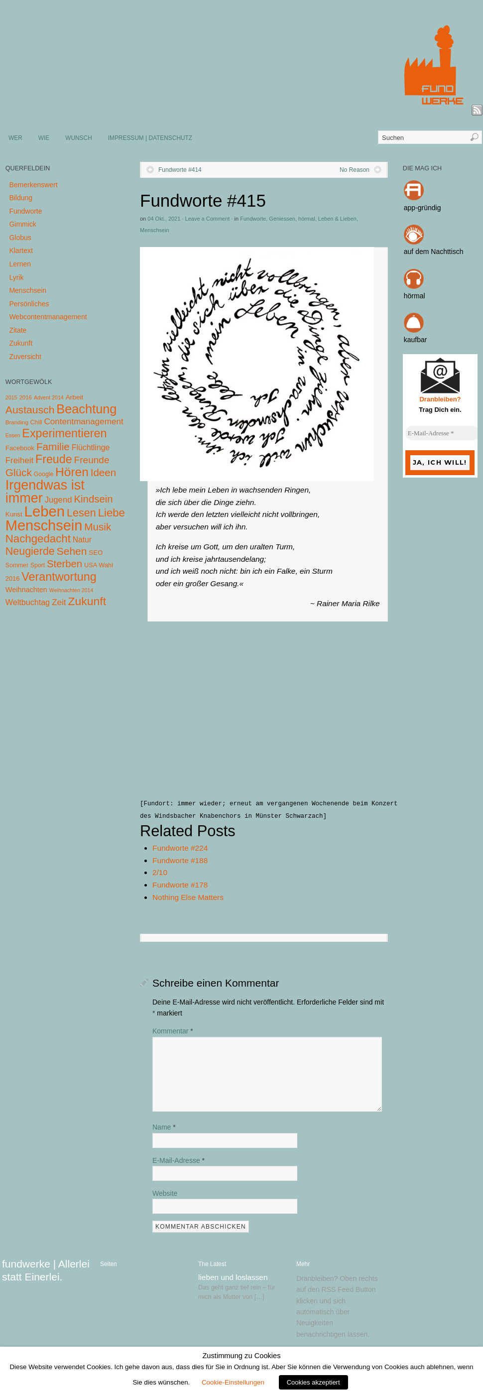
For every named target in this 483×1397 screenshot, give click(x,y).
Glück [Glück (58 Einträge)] (18, 472)
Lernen (20, 264)
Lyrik (16, 277)
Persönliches (29, 304)
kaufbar (415, 340)
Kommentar (172, 1031)
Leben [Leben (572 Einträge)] (44, 511)
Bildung (20, 198)
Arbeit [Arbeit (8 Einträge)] (75, 397)
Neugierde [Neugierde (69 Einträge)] (30, 551)
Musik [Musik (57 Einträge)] (97, 526)
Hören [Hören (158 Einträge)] (72, 472)
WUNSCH (78, 137)
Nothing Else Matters (188, 897)
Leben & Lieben (337, 219)
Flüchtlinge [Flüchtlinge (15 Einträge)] (91, 447)
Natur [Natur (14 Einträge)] (82, 539)
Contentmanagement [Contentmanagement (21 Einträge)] (83, 421)
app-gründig (422, 208)
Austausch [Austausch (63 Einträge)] (30, 409)
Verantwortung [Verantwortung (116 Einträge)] (59, 576)
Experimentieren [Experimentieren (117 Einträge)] (64, 433)
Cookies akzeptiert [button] (313, 1382)
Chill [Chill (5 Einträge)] (36, 422)
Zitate (17, 330)
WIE (43, 137)
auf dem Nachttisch (434, 251)
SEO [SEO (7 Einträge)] (96, 552)
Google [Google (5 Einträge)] (43, 474)
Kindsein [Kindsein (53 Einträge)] (93, 499)
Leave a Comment (207, 219)
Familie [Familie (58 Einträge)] (53, 446)
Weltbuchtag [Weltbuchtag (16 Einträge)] (27, 602)
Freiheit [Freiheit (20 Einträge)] (19, 460)
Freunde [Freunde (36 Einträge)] (92, 460)
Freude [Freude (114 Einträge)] (53, 459)
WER (15, 137)
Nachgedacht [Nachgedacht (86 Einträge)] (38, 538)
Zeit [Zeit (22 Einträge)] (59, 602)
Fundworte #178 (180, 885)
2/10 (159, 872)
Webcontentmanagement (48, 317)
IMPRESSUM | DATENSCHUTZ (150, 137)
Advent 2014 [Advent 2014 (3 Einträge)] (49, 397)
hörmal (306, 219)
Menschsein (154, 230)
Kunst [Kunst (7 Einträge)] (13, 514)
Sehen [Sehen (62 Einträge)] (72, 551)
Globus (20, 238)
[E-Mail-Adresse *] (442, 433)
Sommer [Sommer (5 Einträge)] (16, 565)
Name (164, 1127)
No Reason (354, 169)
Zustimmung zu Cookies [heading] (241, 1356)
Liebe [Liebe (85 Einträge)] (111, 513)
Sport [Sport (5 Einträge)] (37, 565)
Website (164, 1193)
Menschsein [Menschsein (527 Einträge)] (44, 525)
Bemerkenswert (33, 185)
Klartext (20, 250)
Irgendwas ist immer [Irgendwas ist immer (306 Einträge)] (45, 492)
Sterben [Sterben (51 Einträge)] (64, 563)
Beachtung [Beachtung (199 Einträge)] (86, 409)
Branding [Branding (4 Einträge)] (16, 422)
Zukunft (20, 343)
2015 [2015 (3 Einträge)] (11, 397)
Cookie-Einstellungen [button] (233, 1382)
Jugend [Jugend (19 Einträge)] (58, 500)
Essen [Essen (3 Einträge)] (12, 435)
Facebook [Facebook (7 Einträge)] (19, 448)
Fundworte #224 (180, 848)
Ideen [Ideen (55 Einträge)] (104, 472)
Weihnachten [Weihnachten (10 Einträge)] (26, 590)
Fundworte (253, 219)
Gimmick (22, 224)
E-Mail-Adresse (178, 1160)
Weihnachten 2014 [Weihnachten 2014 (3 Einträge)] (71, 590)
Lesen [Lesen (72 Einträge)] (81, 513)
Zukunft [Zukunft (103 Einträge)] (87, 601)
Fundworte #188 (180, 860)
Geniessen (282, 219)
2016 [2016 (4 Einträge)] (25, 397)
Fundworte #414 (180, 169)
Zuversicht (25, 357)
